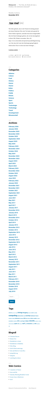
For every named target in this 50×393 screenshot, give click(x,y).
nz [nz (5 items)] (19, 321)
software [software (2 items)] (39, 321)
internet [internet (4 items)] (21, 318)
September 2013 (14, 232)
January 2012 (13, 259)
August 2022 (13, 176)
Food (10, 78)
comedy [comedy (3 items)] (35, 312)
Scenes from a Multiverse (17, 377)
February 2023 (13, 168)
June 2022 (12, 178)
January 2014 (13, 225)
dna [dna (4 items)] (24, 315)
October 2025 (13, 136)
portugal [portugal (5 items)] (23, 321)
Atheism (11, 73)
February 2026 (13, 126)
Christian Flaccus (14, 336)
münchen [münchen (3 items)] (15, 321)
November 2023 (14, 158)
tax (20, 56)
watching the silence (15, 358)
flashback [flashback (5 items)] (33, 315)
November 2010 (14, 284)
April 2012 (12, 254)
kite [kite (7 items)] (25, 318)
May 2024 (12, 153)
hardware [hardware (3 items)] (10, 318)
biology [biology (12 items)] (20, 312)
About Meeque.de (32, 388)
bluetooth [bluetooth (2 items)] (29, 312)
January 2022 (13, 183)
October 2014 (13, 220)
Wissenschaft (13, 115)
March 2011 (13, 277)
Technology (12, 108)
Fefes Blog (13, 346)
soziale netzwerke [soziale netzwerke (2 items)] (11, 323)
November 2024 (14, 149)
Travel (11, 110)
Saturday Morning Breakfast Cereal (19, 375)
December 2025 (14, 131)
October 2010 (13, 286)
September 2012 (14, 242)
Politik (11, 93)
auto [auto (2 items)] (14, 312)
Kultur (11, 88)
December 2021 (14, 185)
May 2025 (12, 144)
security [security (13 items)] (32, 321)
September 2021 (14, 193)
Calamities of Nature (15, 370)
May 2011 (12, 274)
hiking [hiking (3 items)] (13, 318)
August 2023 (13, 161)
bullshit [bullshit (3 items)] (32, 312)
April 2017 (12, 205)
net (10, 56)
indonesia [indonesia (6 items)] (17, 318)
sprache (13, 56)
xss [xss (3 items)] (9, 326)
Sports (11, 103)
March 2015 (13, 215)
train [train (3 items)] (33, 323)
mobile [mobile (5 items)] (35, 318)
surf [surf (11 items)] (23, 323)
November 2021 (14, 188)
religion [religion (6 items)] (27, 321)
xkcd (11, 379)
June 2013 (12, 235)
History (11, 81)
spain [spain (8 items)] (15, 323)
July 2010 (12, 291)
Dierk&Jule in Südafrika (16, 344)
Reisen (11, 95)
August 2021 (13, 195)
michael (11, 55)
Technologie (26, 55)
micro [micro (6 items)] (31, 318)
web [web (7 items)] (35, 323)
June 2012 (12, 249)
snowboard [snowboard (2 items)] (36, 321)
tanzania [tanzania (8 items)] (29, 323)
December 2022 (14, 171)
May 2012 (12, 252)
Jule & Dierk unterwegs (16, 348)
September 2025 (14, 139)
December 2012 (14, 240)
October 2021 (13, 190)
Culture (11, 76)
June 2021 (12, 198)
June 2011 (12, 272)
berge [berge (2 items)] (16, 312)
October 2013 (13, 230)
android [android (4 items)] (10, 312)
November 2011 (14, 262)
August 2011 (13, 267)
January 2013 (13, 237)
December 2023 (14, 156)
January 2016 (13, 213)
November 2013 (14, 227)
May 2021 (12, 200)
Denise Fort (13, 339)
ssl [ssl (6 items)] (18, 323)
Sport (10, 100)
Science (11, 98)
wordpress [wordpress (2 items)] (38, 323)
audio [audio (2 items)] (13, 312)
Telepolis (12, 355)
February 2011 (13, 279)
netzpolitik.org (14, 353)
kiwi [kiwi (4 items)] (27, 318)
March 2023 (13, 166)
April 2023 (12, 163)
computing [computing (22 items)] (13, 316)
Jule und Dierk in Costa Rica (17, 351)
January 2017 (13, 208)
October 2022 (13, 173)
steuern (17, 56)
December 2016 (14, 210)
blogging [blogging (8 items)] (25, 312)
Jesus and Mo (13, 372)
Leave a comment (27, 56)
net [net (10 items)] (18, 321)
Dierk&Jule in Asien (15, 341)
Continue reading (14, 50)
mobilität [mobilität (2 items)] (38, 318)
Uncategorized (13, 113)
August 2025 (13, 141)
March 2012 (13, 257)
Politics (11, 91)
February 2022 (13, 181)
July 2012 (12, 247)
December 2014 (14, 217)
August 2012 (13, 245)
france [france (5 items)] (36, 315)
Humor (11, 83)
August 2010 (13, 289)
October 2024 (13, 151)
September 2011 (14, 264)
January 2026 (13, 129)
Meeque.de (12, 5)
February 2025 (13, 146)
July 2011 (12, 269)
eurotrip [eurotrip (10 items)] (27, 316)
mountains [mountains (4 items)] (11, 321)
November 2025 (14, 134)
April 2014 (12, 222)
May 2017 (12, 203)
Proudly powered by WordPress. (20, 388)
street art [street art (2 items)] (20, 323)
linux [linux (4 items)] (29, 318)
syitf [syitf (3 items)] (26, 323)
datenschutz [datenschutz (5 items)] (20, 315)
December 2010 (14, 281)
